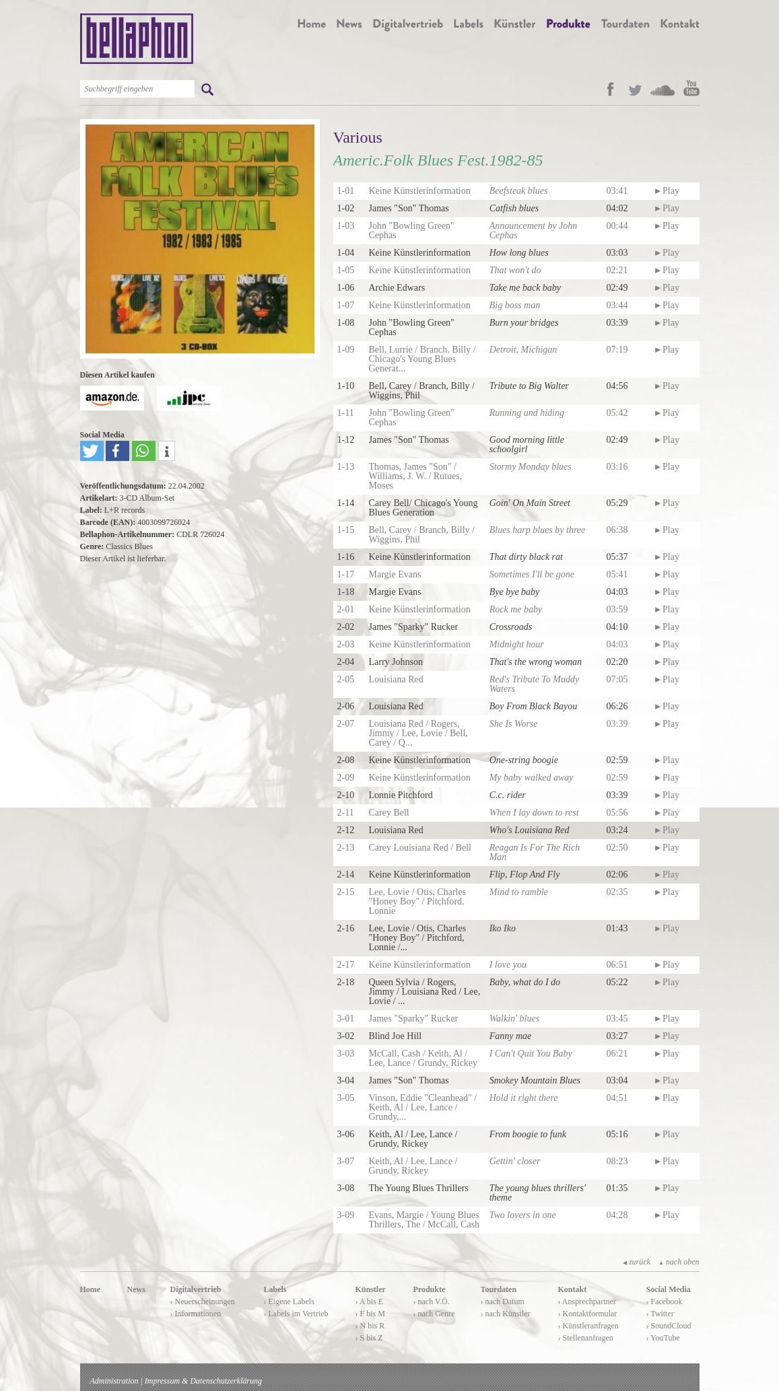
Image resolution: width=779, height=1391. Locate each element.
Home (90, 1289)
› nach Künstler (506, 1313)
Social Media (668, 1289)
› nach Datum (502, 1301)
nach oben (679, 1262)
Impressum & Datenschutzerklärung (203, 1381)
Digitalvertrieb (196, 1289)
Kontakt (572, 1289)
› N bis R (370, 1325)
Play (667, 191)
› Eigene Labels (289, 1301)
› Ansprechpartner (587, 1301)
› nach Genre (434, 1313)
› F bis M (370, 1313)
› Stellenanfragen (585, 1338)
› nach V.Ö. (431, 1301)
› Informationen (196, 1313)
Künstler (370, 1289)
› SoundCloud (668, 1325)
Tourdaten (499, 1289)
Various (357, 137)
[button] (92, 451)
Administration (114, 1381)
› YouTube (663, 1338)
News (136, 1289)
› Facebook (664, 1301)
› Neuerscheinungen (202, 1301)
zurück (636, 1262)
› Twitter (660, 1313)
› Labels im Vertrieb (296, 1313)
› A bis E (369, 1301)
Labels (275, 1289)
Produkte (429, 1289)
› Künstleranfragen (588, 1325)
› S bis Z (369, 1338)
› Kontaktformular (587, 1313)
